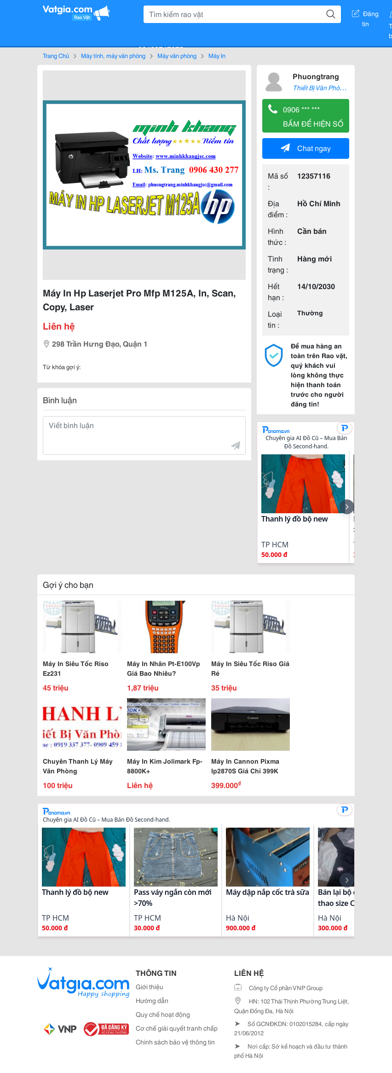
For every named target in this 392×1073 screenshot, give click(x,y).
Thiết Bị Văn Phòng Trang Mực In (339, 87)
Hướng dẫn (152, 1000)
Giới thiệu (149, 986)
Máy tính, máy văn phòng (113, 55)
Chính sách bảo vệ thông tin (175, 1041)
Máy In (216, 55)
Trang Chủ (56, 55)
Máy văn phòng (176, 55)
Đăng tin (365, 15)
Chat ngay (306, 147)
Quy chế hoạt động (163, 1014)
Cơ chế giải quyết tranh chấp (177, 1027)
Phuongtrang (316, 75)
